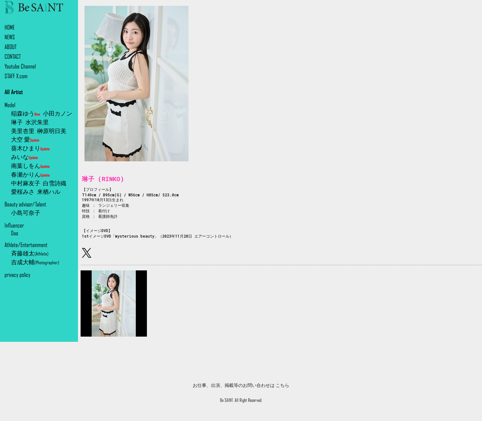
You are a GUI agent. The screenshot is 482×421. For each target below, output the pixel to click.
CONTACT (13, 56)
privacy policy (17, 274)
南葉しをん (30, 165)
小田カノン (57, 113)
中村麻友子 (25, 183)
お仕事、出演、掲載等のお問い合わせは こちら (241, 385)
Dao (14, 233)
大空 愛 (25, 139)
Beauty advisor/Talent (25, 204)
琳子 (17, 122)
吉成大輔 (35, 262)
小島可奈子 (25, 212)
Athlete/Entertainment (26, 244)
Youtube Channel (20, 66)
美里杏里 (22, 131)
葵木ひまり (30, 148)
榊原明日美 (51, 131)
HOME (10, 27)
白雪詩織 (54, 183)
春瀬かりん (30, 174)
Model (10, 105)
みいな (24, 157)
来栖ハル (48, 191)
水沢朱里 (37, 122)
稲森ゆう (25, 113)
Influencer (14, 225)
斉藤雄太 (29, 253)
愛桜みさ (22, 191)
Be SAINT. (227, 400)
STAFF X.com (16, 76)
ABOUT (11, 46)
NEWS (10, 37)
